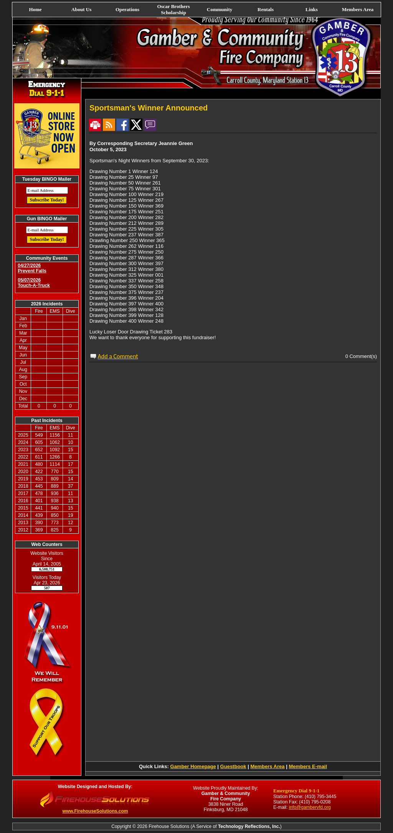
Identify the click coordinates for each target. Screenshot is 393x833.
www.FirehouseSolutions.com (95, 811)
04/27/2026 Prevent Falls (32, 268)
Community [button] (219, 9)
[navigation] (196, 9)
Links (311, 9)
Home (35, 9)
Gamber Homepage (193, 766)
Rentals (266, 9)
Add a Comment (118, 356)
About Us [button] (81, 9)
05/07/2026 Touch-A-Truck (34, 282)
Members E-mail (308, 766)
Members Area (357, 9)
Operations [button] (127, 9)
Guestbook (233, 766)
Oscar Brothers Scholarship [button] (173, 9)
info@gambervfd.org (310, 807)
